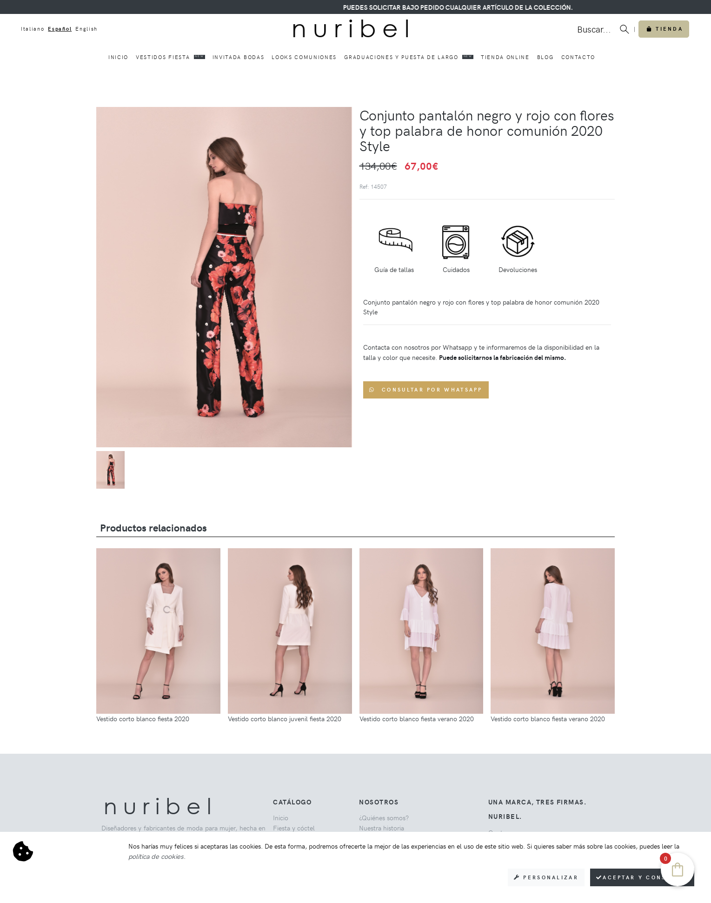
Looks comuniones (304, 56)
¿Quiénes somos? (384, 817)
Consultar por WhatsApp (426, 389)
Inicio (118, 56)
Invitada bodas (239, 56)
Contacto (578, 56)
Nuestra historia (381, 827)
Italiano (32, 28)
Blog (545, 56)
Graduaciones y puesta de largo (408, 56)
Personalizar (546, 877)
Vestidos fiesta (170, 56)
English (86, 28)
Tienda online (505, 56)
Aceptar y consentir (642, 877)
